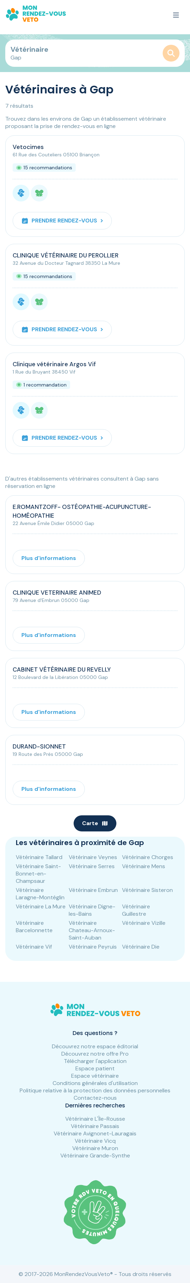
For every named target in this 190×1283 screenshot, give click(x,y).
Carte (95, 823)
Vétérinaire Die (141, 946)
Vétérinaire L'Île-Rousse (95, 1118)
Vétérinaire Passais (95, 1126)
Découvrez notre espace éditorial (95, 1046)
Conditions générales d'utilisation (95, 1083)
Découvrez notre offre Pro (95, 1053)
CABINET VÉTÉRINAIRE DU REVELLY (62, 669)
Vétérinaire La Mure (41, 906)
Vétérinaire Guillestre (136, 910)
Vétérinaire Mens (143, 866)
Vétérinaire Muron (95, 1148)
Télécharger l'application (95, 1061)
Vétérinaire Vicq (95, 1140)
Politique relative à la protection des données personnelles (95, 1090)
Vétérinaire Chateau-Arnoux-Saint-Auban (92, 930)
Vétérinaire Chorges (147, 857)
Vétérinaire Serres (92, 866)
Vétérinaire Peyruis (93, 946)
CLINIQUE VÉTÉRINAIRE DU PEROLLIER (65, 255)
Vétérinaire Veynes (93, 857)
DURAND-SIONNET (39, 746)
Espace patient (95, 1068)
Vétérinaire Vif (34, 946)
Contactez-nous (95, 1097)
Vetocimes (28, 147)
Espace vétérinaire (95, 1075)
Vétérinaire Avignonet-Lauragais (95, 1133)
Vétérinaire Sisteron (147, 890)
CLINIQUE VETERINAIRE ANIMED (57, 592)
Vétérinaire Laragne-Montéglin (40, 893)
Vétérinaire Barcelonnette (34, 926)
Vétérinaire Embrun (93, 890)
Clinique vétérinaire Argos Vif (54, 364)
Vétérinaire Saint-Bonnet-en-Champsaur (38, 874)
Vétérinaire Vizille (143, 923)
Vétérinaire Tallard (39, 857)
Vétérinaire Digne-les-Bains (92, 910)
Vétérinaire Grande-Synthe (95, 1155)
